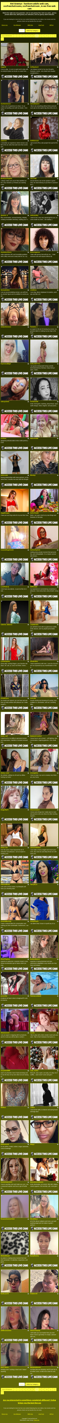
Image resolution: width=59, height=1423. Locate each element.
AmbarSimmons (6, 327)
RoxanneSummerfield (8, 1219)
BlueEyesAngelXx (6, 178)
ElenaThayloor (5, 959)
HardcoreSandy (35, 1330)
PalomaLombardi (35, 996)
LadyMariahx (34, 624)
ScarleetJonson (6, 104)
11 (50, 36)
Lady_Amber (34, 1070)
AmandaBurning (6, 921)
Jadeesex (4, 140)
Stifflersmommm (6, 1330)
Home (22, 30)
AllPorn (52, 25)
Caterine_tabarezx (6, 624)
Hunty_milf (4, 736)
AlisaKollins (34, 661)
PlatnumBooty (5, 884)
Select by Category (32, 30)
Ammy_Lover (5, 773)
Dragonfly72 (5, 810)
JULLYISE (33, 178)
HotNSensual (34, 140)
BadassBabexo (35, 959)
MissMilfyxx (34, 1219)
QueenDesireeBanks (36, 1182)
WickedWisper (5, 1256)
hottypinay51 (34, 921)
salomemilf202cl (35, 847)
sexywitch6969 (5, 1070)
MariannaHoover (35, 1367)
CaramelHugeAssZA (7, 550)
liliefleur (3, 1107)
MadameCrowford (36, 736)
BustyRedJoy (34, 1256)
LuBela (32, 1107)
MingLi (32, 1144)
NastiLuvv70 (5, 1293)
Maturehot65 (34, 438)
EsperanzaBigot (6, 363)
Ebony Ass (5, 25)
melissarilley (34, 215)
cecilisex (3, 438)
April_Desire (5, 1367)
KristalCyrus (5, 698)
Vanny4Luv (33, 884)
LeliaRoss (33, 290)
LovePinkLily (5, 587)
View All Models (7, 36)
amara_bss (4, 847)
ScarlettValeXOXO (6, 1182)
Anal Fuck (41, 25)
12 (54, 36)
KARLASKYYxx (35, 363)
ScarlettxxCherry (6, 252)
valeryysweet (5, 401)
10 (46, 36)
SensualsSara (5, 290)
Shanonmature (35, 810)
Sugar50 (3, 67)
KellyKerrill (33, 1293)
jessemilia (4, 996)
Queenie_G (4, 215)
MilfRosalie (33, 587)
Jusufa (32, 1033)
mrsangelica (34, 773)
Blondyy (32, 475)
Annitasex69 (34, 401)
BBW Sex (30, 25)
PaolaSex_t (33, 327)
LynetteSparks (5, 661)
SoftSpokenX (34, 67)
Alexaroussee (5, 1033)
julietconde (4, 475)
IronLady (33, 698)
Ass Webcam (17, 25)
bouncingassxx (35, 252)
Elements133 (5, 1144)
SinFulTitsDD (34, 513)
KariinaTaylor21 (35, 550)
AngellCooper (5, 513)
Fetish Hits (36, 1420)
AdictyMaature (34, 104)
